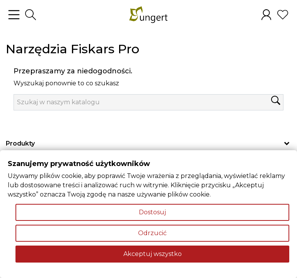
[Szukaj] (148, 102)
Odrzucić (152, 233)
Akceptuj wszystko (152, 254)
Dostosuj (152, 212)
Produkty (20, 143)
